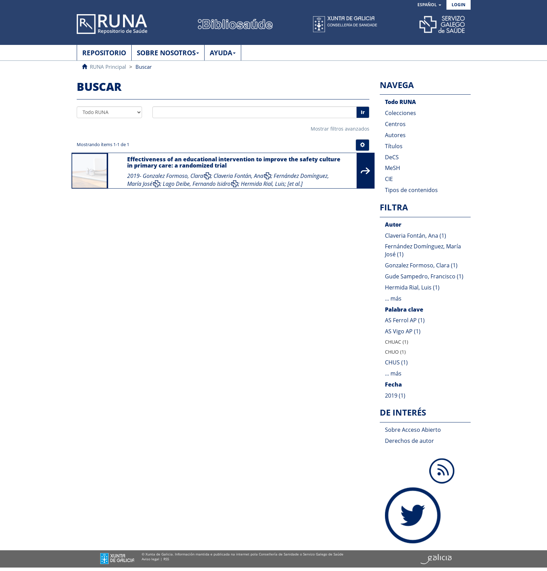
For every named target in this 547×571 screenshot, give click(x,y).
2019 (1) (395, 395)
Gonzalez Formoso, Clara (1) (421, 265)
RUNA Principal (108, 66)
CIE (389, 179)
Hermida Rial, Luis (263, 184)
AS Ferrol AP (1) (405, 320)
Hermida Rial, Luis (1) (412, 287)
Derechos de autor (409, 441)
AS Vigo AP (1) (403, 331)
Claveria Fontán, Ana (238, 176)
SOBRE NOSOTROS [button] (168, 52)
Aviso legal (150, 558)
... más (393, 298)
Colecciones (400, 113)
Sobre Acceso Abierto (413, 430)
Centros (395, 124)
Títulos (394, 146)
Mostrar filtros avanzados (340, 128)
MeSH (392, 168)
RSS (166, 558)
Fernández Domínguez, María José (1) (423, 250)
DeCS (392, 157)
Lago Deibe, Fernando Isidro (196, 184)
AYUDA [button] (223, 52)
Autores (395, 135)
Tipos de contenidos (411, 190)
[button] (429, 5)
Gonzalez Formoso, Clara (173, 176)
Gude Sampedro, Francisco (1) (424, 276)
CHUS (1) (396, 362)
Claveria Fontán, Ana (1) (415, 235)
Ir (363, 112)
